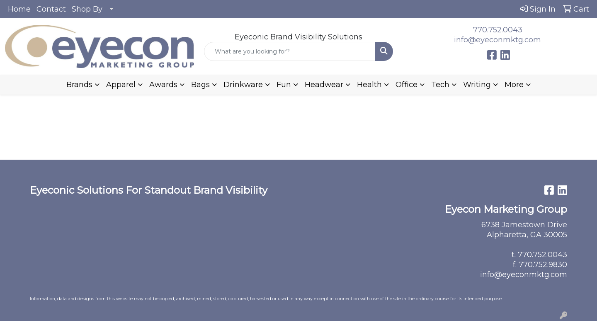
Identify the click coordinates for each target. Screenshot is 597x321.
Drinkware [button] (243, 84)
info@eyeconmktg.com (497, 39)
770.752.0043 (497, 29)
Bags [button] (200, 84)
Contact (51, 9)
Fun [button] (284, 84)
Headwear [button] (324, 84)
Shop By (87, 9)
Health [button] (369, 84)
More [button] (514, 84)
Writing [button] (477, 84)
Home (19, 9)
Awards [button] (163, 84)
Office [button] (406, 84)
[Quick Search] (290, 51)
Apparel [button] (121, 84)
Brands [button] (79, 84)
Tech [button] (440, 84)
